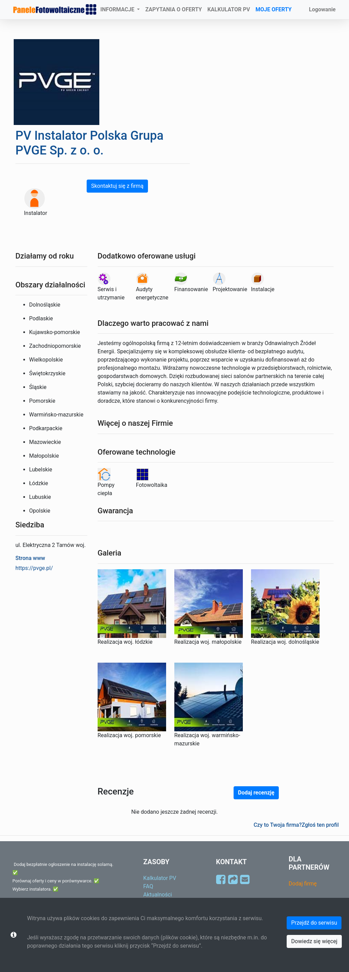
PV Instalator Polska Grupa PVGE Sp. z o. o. (89, 143)
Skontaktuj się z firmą (117, 186)
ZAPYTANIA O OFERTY (173, 9)
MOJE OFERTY (273, 9)
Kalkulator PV (159, 878)
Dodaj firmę (303, 883)
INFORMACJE (118, 9)
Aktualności (157, 894)
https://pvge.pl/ (34, 568)
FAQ (148, 886)
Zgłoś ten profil (320, 825)
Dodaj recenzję (256, 792)
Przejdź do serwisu (314, 922)
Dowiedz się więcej (314, 941)
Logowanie (322, 9)
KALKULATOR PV (228, 9)
